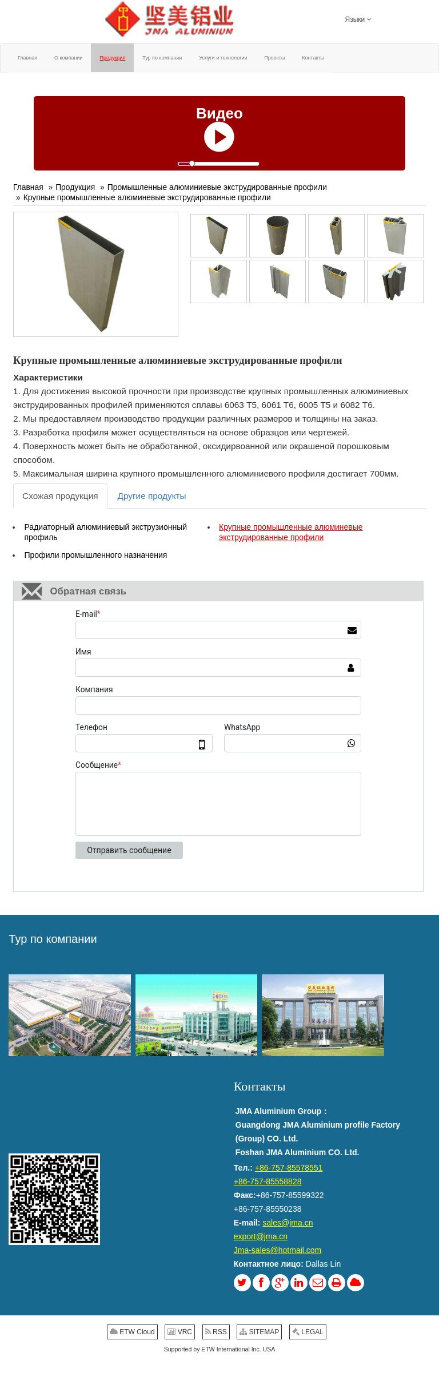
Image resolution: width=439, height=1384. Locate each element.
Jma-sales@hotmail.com (277, 1250)
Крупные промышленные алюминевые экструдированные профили (147, 197)
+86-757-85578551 (289, 1167)
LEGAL (308, 1332)
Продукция (75, 187)
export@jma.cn (261, 1236)
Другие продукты (152, 496)
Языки (358, 18)
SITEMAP (259, 1332)
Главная (28, 187)
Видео (219, 113)
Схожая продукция (60, 496)
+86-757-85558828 (268, 1181)
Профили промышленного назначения (95, 555)
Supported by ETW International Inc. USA (220, 1349)
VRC (179, 1332)
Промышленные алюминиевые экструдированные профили (217, 187)
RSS (216, 1332)
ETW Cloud (132, 1332)
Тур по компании (53, 939)
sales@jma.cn (287, 1222)
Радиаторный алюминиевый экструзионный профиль (105, 532)
